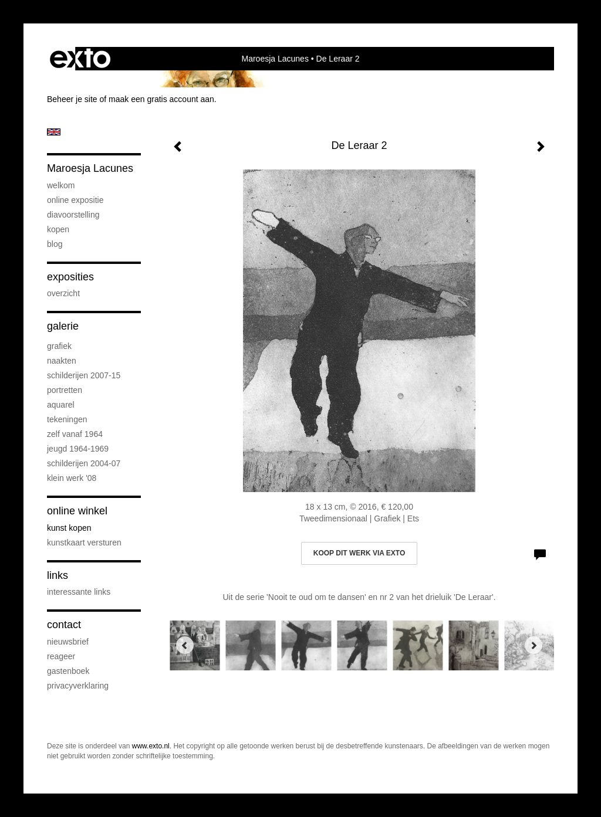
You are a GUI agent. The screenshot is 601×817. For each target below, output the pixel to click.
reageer (61, 656)
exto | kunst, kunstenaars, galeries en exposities (80, 58)
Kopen (58, 229)
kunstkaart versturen (84, 542)
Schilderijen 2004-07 (83, 463)
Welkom (61, 185)
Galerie (63, 326)
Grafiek (59, 346)
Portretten (64, 390)
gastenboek (68, 671)
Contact (64, 624)
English (53, 131)
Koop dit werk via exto (359, 553)
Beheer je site (72, 99)
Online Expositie (75, 200)
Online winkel (77, 511)
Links (57, 575)
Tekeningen (67, 419)
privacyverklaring (78, 685)
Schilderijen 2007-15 (83, 375)
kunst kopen (69, 528)
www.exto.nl (151, 746)
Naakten (61, 360)
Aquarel (61, 404)
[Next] (533, 645)
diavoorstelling (73, 214)
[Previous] (185, 645)
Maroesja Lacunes (274, 58)
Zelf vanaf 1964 (75, 434)
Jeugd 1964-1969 (78, 448)
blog (54, 244)
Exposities (70, 277)
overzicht (63, 293)
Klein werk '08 (71, 478)
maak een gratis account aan (161, 99)
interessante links (78, 591)
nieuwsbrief (68, 641)
